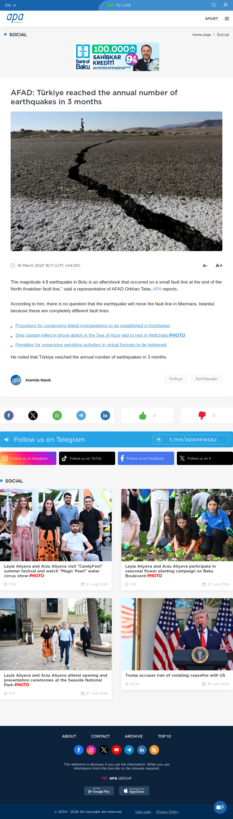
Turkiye (175, 379)
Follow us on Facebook (142, 458)
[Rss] (154, 750)
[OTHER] (225, 18)
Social (223, 34)
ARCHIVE (134, 736)
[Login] (226, 5)
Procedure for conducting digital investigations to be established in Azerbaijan (92, 325)
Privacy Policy (167, 812)
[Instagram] (91, 750)
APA (157, 289)
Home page (202, 35)
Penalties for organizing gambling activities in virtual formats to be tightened (91, 344)
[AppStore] (134, 791)
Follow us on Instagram (25, 458)
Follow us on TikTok (82, 458)
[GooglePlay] (99, 791)
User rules (143, 812)
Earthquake (206, 379)
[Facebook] (79, 750)
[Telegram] (129, 750)
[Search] (213, 5)
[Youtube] (116, 750)
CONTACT (100, 736)
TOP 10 (164, 736)
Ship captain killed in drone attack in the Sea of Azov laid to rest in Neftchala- (100, 335)
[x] (104, 750)
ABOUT (69, 736)
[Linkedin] (142, 750)
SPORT (211, 18)
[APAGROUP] (116, 778)
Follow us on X (195, 458)
